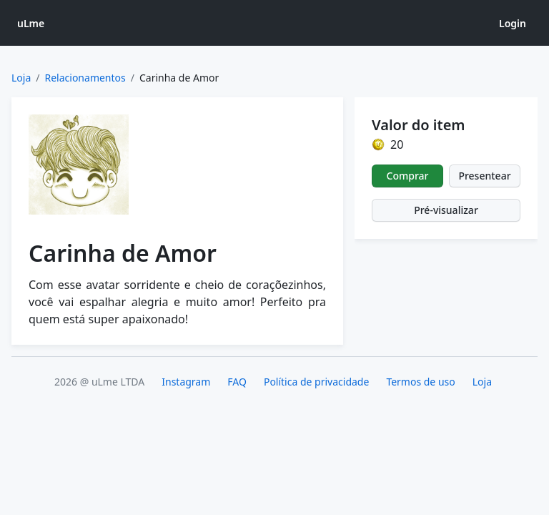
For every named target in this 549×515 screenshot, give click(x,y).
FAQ (237, 381)
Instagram (186, 381)
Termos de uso (420, 381)
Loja (21, 77)
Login (512, 23)
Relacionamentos (85, 77)
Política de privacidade (316, 381)
